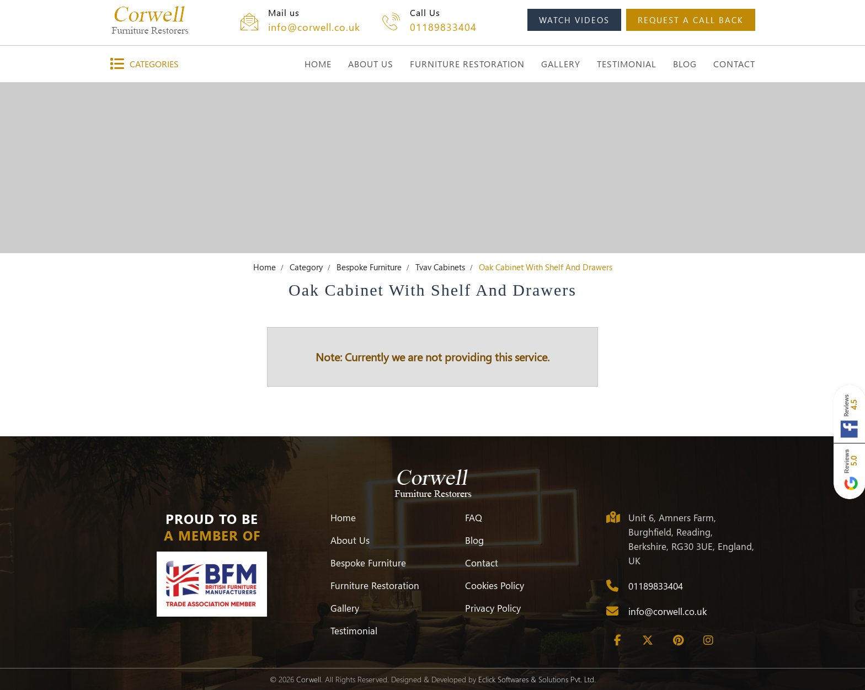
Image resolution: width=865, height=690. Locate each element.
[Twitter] (648, 640)
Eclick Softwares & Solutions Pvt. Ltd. (537, 679)
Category (306, 266)
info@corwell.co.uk (314, 27)
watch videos (574, 19)
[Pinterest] (678, 640)
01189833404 (443, 27)
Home (264, 266)
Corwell (308, 679)
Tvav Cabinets (440, 266)
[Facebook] (617, 640)
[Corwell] (150, 20)
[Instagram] (708, 640)
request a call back (691, 19)
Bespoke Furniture (369, 266)
